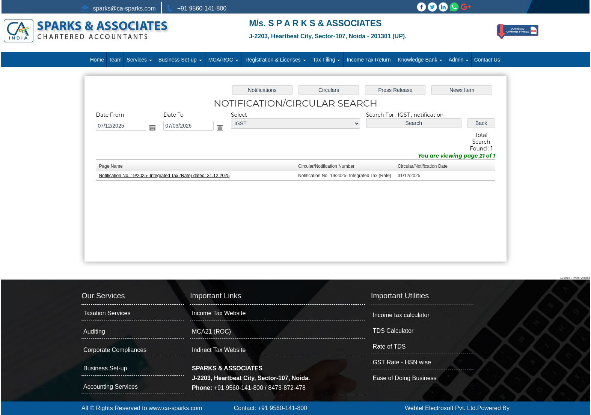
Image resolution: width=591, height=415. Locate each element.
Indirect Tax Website (219, 350)
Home (97, 60)
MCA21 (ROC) (211, 331)
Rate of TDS (389, 346)
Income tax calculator (401, 315)
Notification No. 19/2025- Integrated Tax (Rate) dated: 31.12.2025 (171, 175)
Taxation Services (106, 313)
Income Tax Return (368, 60)
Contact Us (487, 60)
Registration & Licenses (276, 60)
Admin (459, 60)
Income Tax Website (219, 313)
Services (139, 60)
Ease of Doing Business (405, 378)
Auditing (94, 331)
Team (115, 60)
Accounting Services (110, 386)
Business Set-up (180, 60)
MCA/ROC (223, 60)
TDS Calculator (393, 331)
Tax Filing (326, 60)
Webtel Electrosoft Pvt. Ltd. (441, 408)
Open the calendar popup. (160, 130)
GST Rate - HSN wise (402, 362)
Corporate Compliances (114, 350)
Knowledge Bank (420, 60)
